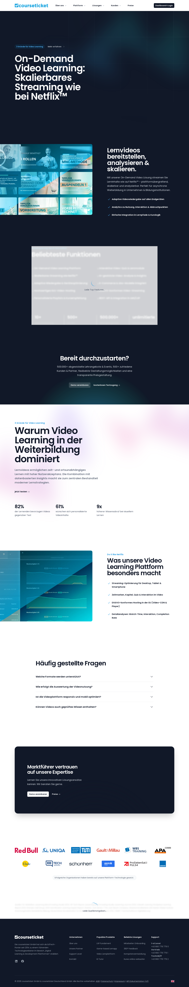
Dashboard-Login (164, 5)
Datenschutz (107, 981)
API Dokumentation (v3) (138, 981)
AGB (98, 981)
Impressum (120, 981)
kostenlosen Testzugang (107, 385)
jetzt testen (22, 491)
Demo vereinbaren (80, 385)
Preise (131, 5)
